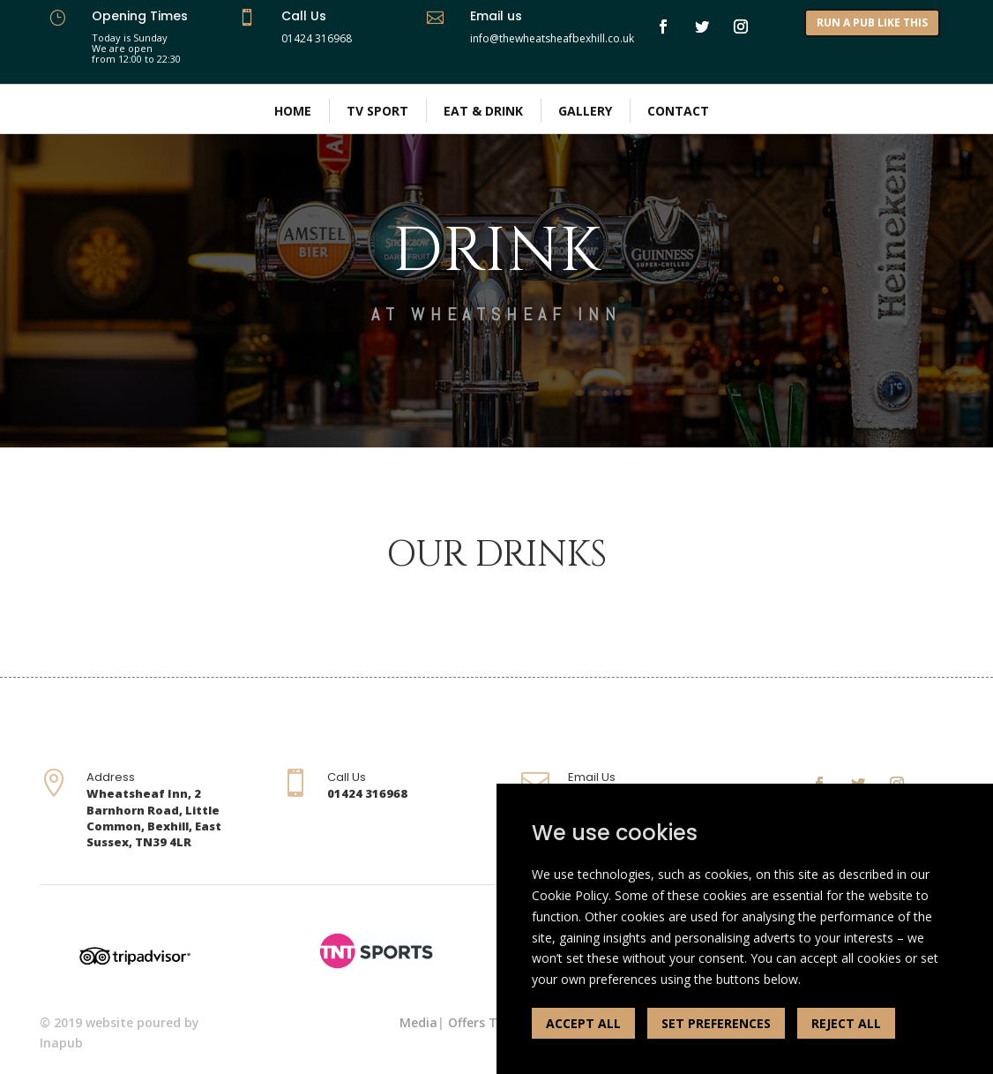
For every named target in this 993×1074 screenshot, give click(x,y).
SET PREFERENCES (716, 1023)
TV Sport (377, 110)
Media (418, 1022)
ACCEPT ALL (583, 1023)
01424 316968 (316, 38)
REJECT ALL (846, 1023)
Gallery (585, 110)
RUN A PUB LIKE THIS (872, 22)
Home (292, 110)
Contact (678, 110)
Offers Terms (488, 1022)
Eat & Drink (483, 110)
